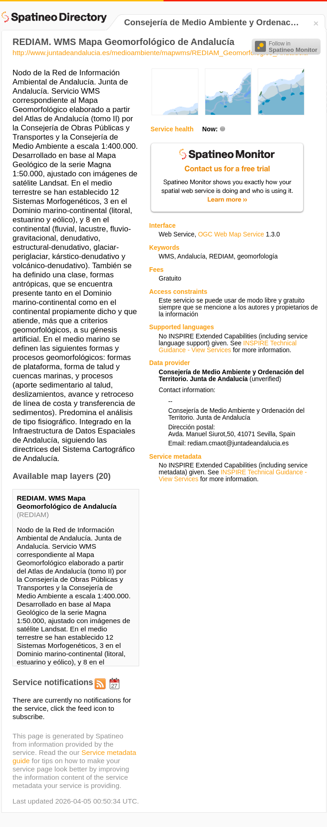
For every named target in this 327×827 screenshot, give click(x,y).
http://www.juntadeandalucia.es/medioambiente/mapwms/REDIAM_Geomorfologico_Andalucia (159, 52)
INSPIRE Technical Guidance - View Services (227, 347)
